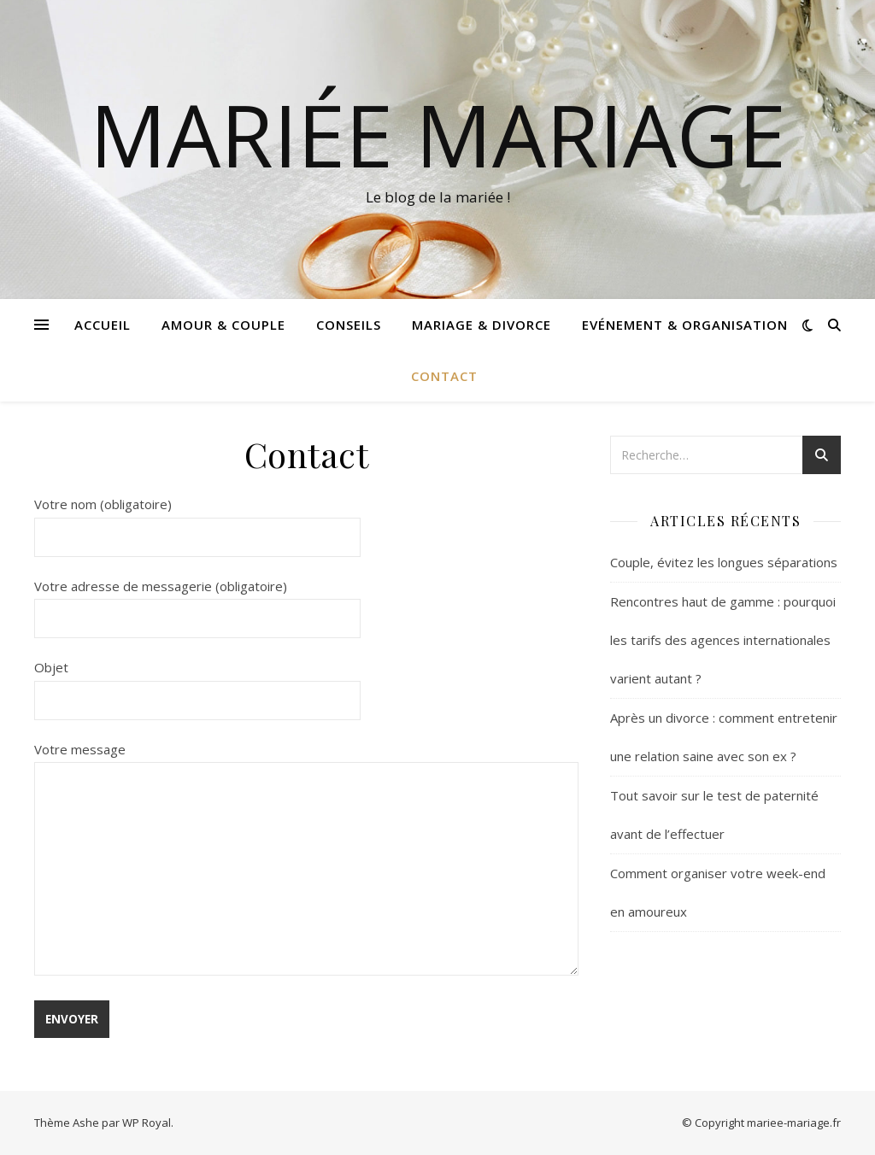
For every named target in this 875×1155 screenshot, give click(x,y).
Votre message (306, 860)
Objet (197, 683)
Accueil (102, 324)
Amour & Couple (223, 324)
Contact (444, 375)
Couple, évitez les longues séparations (723, 562)
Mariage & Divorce (481, 324)
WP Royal (146, 1122)
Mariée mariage (438, 134)
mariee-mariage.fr (794, 1122)
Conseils (348, 324)
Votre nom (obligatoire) (197, 520)
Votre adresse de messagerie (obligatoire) (197, 602)
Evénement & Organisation (685, 324)
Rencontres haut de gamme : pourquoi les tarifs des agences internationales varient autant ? (723, 640)
